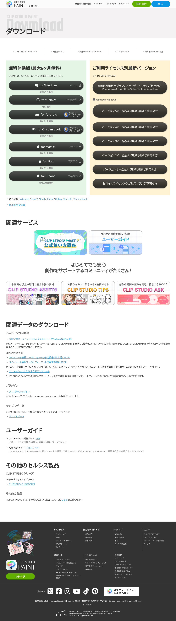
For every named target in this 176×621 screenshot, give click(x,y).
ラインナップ (61, 534)
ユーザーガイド (123, 51)
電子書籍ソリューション (94, 566)
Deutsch (70, 600)
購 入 (161, 3)
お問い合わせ (120, 577)
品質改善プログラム (122, 571)
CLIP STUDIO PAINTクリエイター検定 (68, 576)
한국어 (78, 600)
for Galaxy (60, 547)
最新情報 (118, 555)
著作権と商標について (123, 568)
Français (53, 600)
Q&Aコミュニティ (150, 537)
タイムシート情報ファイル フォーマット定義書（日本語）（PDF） (39, 357)
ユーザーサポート (63, 559)
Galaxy (58, 199)
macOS (34, 199)
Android (68, 199)
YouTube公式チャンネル (66, 572)
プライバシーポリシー (123, 564)
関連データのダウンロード (90, 51)
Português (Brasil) (133, 600)
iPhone (49, 199)
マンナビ (59, 566)
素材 (116, 540)
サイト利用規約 (120, 561)
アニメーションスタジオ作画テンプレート (29, 371)
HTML (29, 447)
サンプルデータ (16, 416)
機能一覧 (88, 537)
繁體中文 (86, 600)
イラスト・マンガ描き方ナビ (66, 563)
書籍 (58, 537)
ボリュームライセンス (64, 540)
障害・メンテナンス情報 (123, 574)
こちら (64, 499)
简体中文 (95, 600)
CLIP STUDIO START (151, 534)
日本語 (38, 600)
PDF (38, 438)
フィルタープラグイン (19, 391)
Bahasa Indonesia (116, 600)
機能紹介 (88, 534)
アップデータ (119, 537)
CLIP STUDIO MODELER (22, 484)
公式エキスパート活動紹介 (154, 540)
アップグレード (61, 544)
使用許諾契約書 (17, 204)
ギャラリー (148, 544)
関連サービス (58, 51)
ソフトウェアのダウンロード (26, 51)
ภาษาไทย (104, 600)
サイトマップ (119, 558)
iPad (42, 199)
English (45, 600)
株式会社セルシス (92, 559)
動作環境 (88, 540)
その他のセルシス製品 (154, 51)
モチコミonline (61, 569)
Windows (24, 199)
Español (61, 600)
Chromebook (80, 199)
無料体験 (141, 3)
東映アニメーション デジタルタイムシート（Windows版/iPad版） (40, 339)
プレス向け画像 (121, 544)
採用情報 (88, 569)
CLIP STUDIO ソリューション (96, 563)
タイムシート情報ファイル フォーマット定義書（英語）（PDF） (38, 362)
